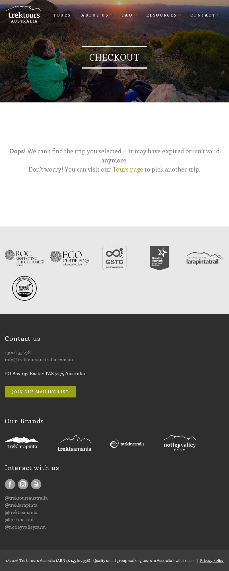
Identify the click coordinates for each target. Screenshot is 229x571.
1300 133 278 (18, 352)
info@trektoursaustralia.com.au (39, 359)
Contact (203, 15)
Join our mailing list (40, 391)
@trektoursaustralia (26, 497)
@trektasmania (21, 512)
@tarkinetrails (20, 519)
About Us (95, 15)
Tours (62, 15)
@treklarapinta (21, 505)
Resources (161, 15)
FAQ (127, 15)
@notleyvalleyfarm (25, 526)
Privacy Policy (212, 560)
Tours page (127, 169)
